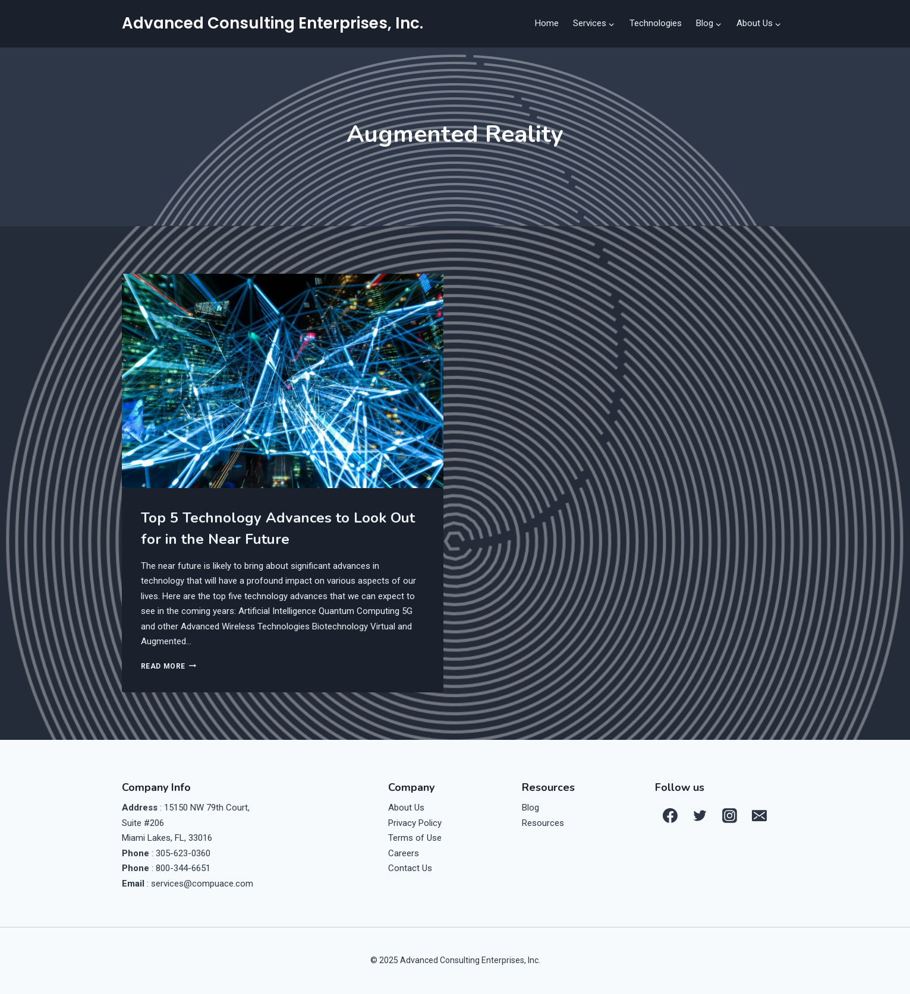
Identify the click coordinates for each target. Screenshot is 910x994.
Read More (168, 666)
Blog (530, 807)
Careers (403, 853)
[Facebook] (670, 815)
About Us (406, 807)
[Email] (759, 815)
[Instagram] (729, 815)
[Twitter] (699, 815)
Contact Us (410, 868)
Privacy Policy (415, 823)
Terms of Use (415, 837)
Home (547, 23)
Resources (543, 823)
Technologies (655, 23)
